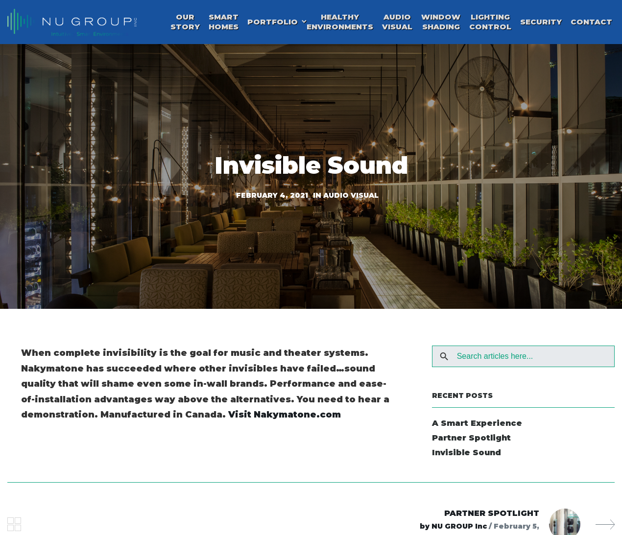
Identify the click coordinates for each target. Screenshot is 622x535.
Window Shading (440, 24)
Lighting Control (490, 24)
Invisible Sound (466, 457)
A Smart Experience (477, 428)
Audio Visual (397, 24)
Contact (591, 24)
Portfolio (272, 24)
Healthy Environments (340, 24)
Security (541, 24)
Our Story (185, 24)
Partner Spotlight (471, 442)
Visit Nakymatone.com (284, 419)
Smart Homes (224, 24)
